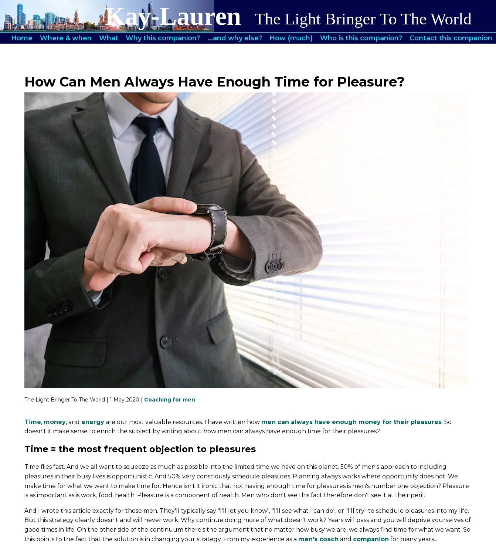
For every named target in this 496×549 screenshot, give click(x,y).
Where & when (66, 38)
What (108, 38)
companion (371, 539)
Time (32, 422)
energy (92, 422)
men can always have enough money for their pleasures (351, 422)
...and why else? (234, 38)
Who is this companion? (361, 38)
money (55, 422)
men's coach (318, 539)
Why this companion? (163, 38)
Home (22, 38)
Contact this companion (451, 38)
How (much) (291, 38)
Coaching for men (169, 399)
